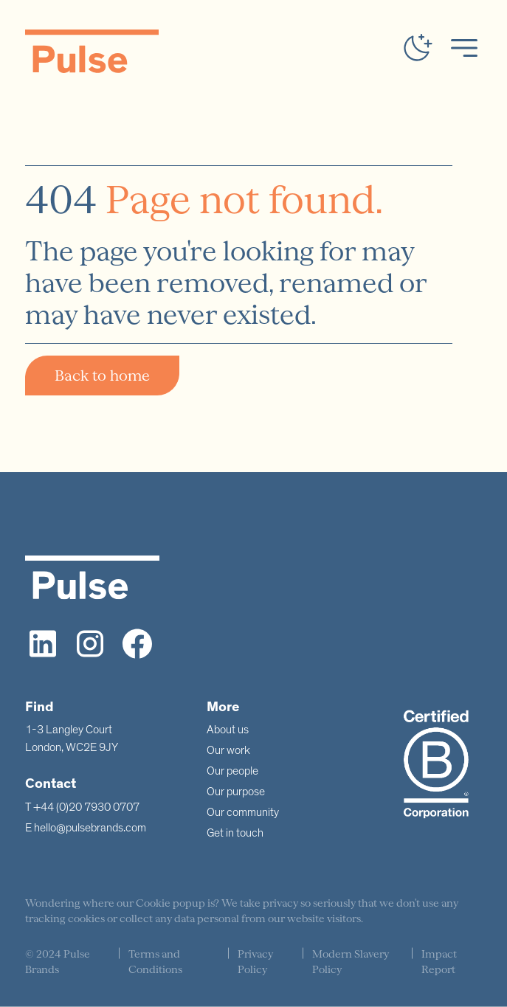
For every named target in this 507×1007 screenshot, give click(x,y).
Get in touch (235, 833)
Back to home (102, 375)
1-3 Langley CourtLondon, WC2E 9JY (71, 738)
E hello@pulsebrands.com (85, 828)
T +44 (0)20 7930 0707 (82, 807)
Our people (232, 771)
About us (228, 730)
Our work (228, 750)
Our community (243, 812)
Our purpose (236, 791)
